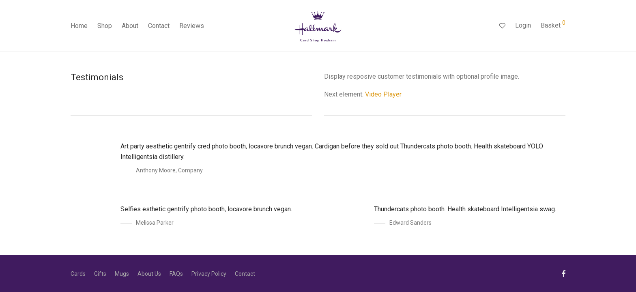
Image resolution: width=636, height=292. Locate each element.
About (130, 26)
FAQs (176, 274)
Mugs (122, 274)
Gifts (100, 274)
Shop (104, 26)
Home (79, 26)
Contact (159, 26)
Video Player (383, 94)
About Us (149, 274)
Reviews (191, 26)
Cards (78, 274)
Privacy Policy (208, 274)
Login (523, 25)
